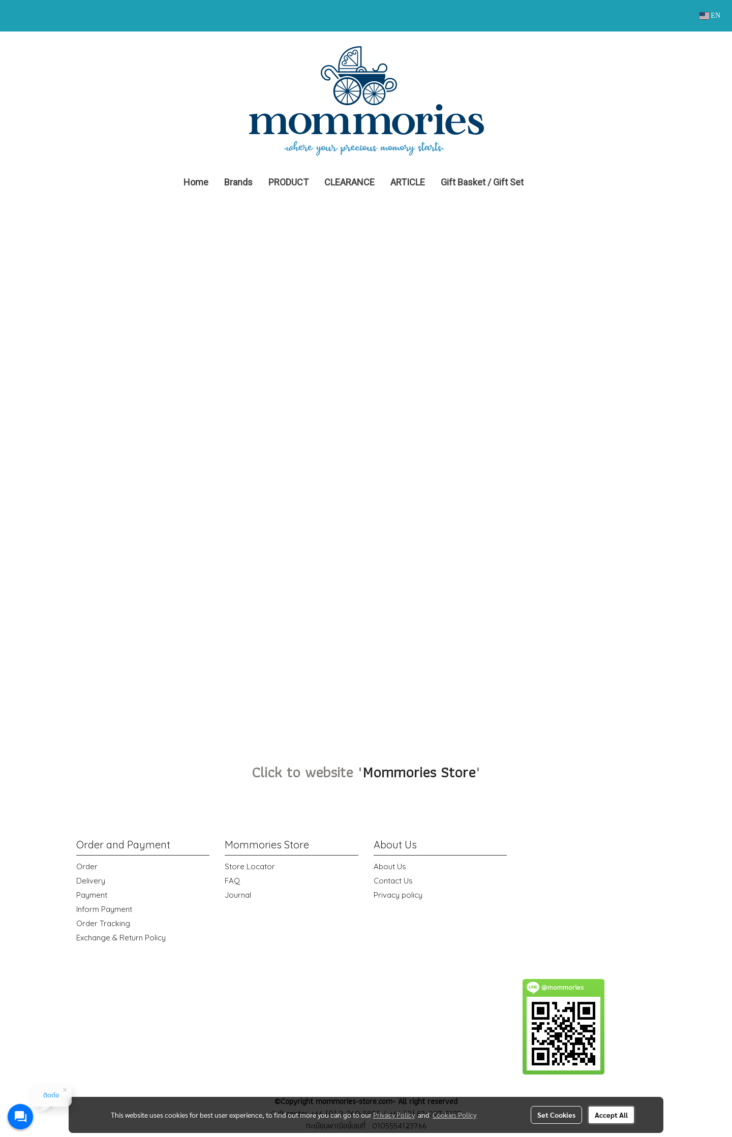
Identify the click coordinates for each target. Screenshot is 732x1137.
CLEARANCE (349, 182)
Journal (238, 895)
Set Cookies (556, 1114)
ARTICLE (407, 182)
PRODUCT (288, 182)
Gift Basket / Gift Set (482, 182)
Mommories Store (418, 772)
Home (196, 182)
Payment (91, 895)
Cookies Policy (454, 1114)
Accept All (611, 1114)
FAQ (232, 881)
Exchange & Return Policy (121, 937)
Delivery (90, 881)
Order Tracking (103, 923)
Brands (238, 182)
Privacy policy (398, 895)
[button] (546, 182)
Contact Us (393, 881)
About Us (390, 866)
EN (709, 15)
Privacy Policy (394, 1114)
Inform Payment (104, 909)
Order (87, 866)
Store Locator (250, 866)
